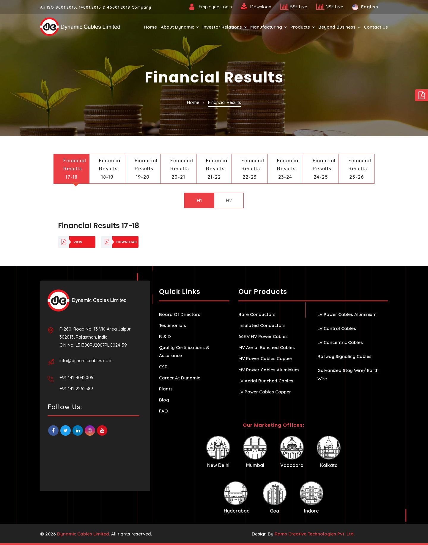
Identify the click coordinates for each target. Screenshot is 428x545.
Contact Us (376, 27)
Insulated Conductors (262, 325)
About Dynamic (177, 27)
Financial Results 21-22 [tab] (217, 169)
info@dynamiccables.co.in (86, 360)
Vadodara (292, 452)
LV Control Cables (336, 328)
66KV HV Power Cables (263, 336)
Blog (164, 400)
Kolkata (329, 452)
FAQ (163, 411)
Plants (166, 389)
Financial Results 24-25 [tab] (324, 169)
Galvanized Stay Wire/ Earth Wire (348, 374)
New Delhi (218, 452)
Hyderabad (237, 497)
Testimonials (172, 325)
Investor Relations (222, 27)
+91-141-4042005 (76, 377)
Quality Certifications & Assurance (184, 351)
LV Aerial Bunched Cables (265, 381)
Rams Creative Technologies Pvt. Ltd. (315, 534)
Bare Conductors (257, 314)
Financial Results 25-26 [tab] (359, 169)
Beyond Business (336, 27)
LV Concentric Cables (340, 342)
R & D (165, 336)
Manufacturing (266, 27)
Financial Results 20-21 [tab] (181, 169)
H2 (229, 200)
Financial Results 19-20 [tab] (146, 169)
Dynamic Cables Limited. (83, 534)
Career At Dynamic (179, 378)
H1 (199, 200)
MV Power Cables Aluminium (268, 370)
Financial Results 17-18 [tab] (74, 169)
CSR (163, 367)
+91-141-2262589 (76, 388)
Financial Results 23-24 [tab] (288, 169)
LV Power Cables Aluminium (347, 314)
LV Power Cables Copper (264, 392)
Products (300, 27)
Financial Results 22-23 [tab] (252, 169)
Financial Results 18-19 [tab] (110, 169)
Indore (311, 497)
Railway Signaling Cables (344, 356)
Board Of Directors (179, 314)
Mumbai (255, 452)
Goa (275, 497)
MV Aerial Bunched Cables (266, 347)
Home (150, 27)
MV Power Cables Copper (265, 358)
